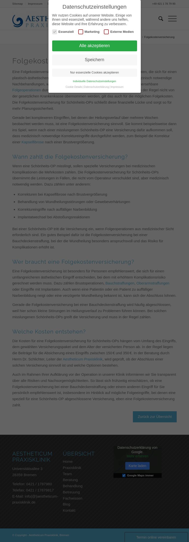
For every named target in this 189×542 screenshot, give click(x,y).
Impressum (117, 86)
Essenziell (63, 31)
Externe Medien (119, 31)
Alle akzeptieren (94, 45)
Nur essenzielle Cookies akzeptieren (94, 72)
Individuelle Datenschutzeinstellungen (94, 81)
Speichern (94, 59)
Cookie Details (73, 86)
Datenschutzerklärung (96, 86)
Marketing (89, 31)
